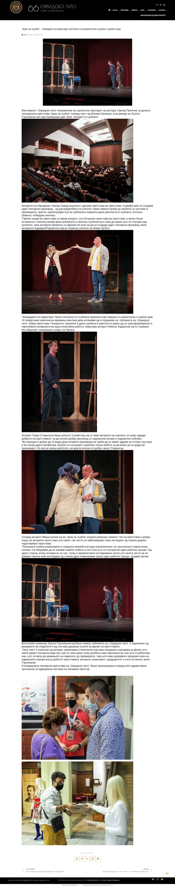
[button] (77, 858)
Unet (48, 880)
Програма (125, 10)
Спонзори (152, 10)
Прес (143, 10)
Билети (135, 10)
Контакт (162, 10)
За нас (115, 10)
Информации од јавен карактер (152, 15)
